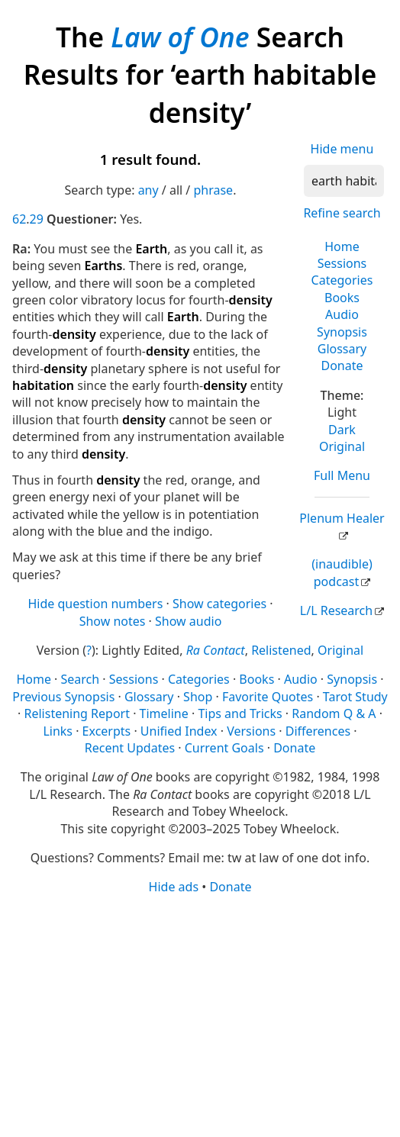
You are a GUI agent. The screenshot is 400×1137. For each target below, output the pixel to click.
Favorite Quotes (267, 696)
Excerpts (106, 731)
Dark (342, 429)
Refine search (341, 213)
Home (342, 246)
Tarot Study (355, 696)
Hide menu (342, 148)
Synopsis (342, 332)
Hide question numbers (95, 603)
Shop (197, 696)
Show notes (112, 621)
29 (37, 219)
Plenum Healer (341, 518)
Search (80, 679)
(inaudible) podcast (341, 572)
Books (342, 297)
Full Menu (342, 475)
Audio (342, 314)
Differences (317, 731)
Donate (342, 365)
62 (19, 219)
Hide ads (174, 886)
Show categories (219, 603)
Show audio (188, 621)
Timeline (164, 713)
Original (342, 446)
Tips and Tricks (240, 713)
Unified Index (179, 731)
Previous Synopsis (63, 696)
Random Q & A (334, 713)
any (148, 190)
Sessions (342, 263)
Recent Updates (130, 747)
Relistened (281, 650)
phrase (213, 190)
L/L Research (336, 610)
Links (58, 731)
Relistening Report (77, 713)
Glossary (342, 348)
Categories (342, 280)
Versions (251, 731)
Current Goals (224, 747)
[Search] (344, 181)
